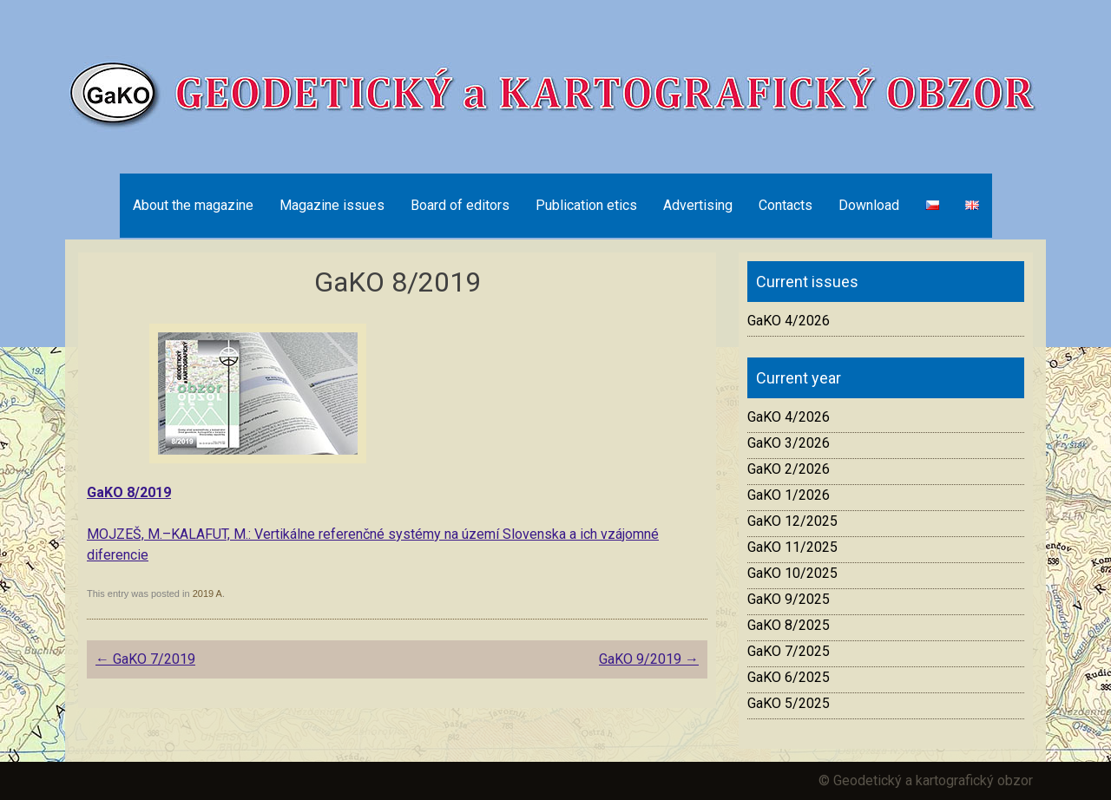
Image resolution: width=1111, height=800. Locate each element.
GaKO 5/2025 (788, 703)
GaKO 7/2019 (145, 659)
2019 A (207, 593)
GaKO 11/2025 (792, 547)
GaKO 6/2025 (788, 677)
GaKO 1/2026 (788, 495)
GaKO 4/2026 (788, 320)
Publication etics (586, 205)
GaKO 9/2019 (649, 659)
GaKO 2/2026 (788, 469)
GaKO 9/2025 (788, 599)
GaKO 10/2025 (792, 573)
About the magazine (193, 205)
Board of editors (460, 205)
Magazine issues (332, 205)
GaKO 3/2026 (788, 443)
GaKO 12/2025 (792, 521)
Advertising (698, 205)
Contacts (785, 205)
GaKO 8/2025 (788, 625)
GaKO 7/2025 (788, 651)
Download (868, 205)
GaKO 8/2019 (129, 492)
